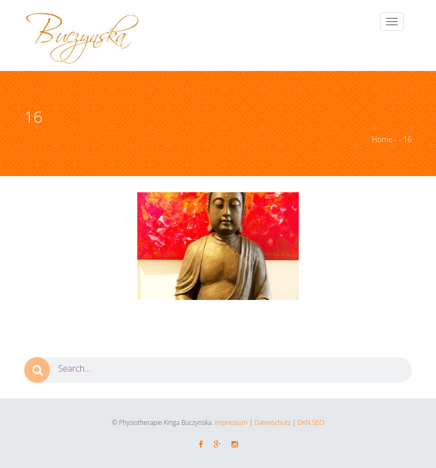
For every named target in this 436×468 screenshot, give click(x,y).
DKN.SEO (310, 422)
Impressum (231, 422)
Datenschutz (273, 422)
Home (382, 139)
